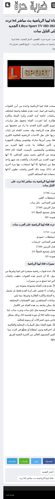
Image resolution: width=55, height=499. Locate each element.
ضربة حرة (42, 39)
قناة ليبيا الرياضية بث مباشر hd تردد (33, 478)
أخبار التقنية (23, 39)
